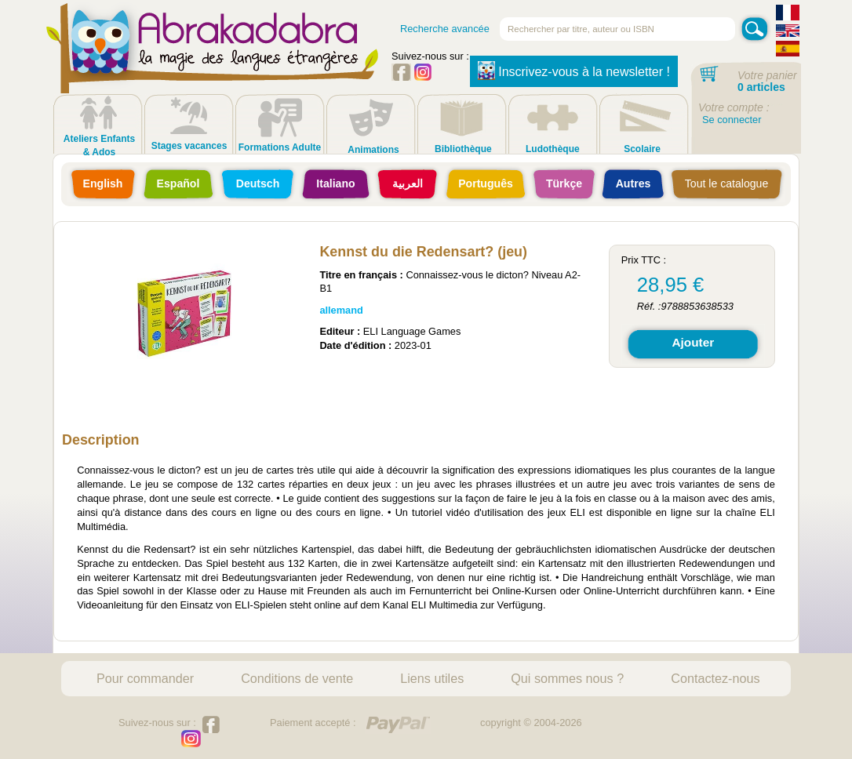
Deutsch (258, 183)
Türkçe (564, 183)
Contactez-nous (715, 678)
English (103, 183)
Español (178, 183)
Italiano (335, 183)
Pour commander (145, 678)
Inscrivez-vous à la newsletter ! (574, 70)
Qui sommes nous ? (567, 678)
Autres (633, 183)
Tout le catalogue (726, 183)
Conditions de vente (297, 678)
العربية (407, 183)
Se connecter (731, 119)
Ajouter (693, 342)
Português (485, 183)
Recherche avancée (445, 28)
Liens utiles (432, 678)
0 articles (761, 87)
